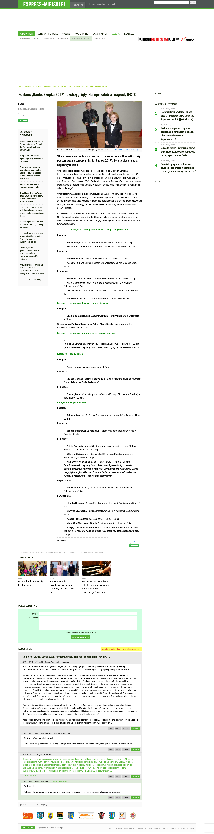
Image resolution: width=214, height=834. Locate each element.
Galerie (66, 33)
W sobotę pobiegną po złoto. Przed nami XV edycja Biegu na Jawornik (32, 225)
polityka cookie (187, 828)
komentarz (33, 617)
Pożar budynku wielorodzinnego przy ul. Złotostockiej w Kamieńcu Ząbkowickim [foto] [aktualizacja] (177, 116)
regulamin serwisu (171, 828)
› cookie (150, 2)
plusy (117, 728)
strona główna (25, 86)
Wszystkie (25, 39)
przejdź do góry (40, 804)
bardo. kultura (75, 552)
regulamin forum (90, 632)
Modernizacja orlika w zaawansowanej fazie (29, 185)
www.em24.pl (78, 4)
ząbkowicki (111, 4)
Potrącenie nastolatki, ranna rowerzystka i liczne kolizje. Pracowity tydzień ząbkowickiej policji (31, 237)
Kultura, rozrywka (48, 33)
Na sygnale (48, 39)
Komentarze (81, 33)
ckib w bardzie (88, 552)
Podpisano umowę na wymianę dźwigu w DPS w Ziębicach (31, 158)
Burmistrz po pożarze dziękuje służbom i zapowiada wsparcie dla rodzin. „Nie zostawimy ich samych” (178, 168)
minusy (125, 728)
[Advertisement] (107, 63)
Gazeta (116, 33)
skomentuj (136, 728)
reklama (118, 828)
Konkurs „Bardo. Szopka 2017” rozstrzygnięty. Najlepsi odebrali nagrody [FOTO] (75, 86)
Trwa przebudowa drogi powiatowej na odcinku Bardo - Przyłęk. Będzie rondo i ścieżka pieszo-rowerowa (30, 173)
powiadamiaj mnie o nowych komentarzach (121, 649)
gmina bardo (50, 552)
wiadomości (37, 86)
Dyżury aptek (100, 33)
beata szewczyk (62, 552)
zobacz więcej (35, 280)
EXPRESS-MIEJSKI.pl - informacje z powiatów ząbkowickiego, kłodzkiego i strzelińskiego (44, 4)
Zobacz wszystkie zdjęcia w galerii (128, 149)
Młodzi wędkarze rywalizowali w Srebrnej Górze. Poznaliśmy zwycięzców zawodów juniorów (30, 253)
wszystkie (101, 4)
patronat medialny (152, 828)
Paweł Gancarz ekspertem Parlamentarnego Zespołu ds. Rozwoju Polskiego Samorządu (31, 145)
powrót (23, 804)
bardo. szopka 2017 (29, 552)
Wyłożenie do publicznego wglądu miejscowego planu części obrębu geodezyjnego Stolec (32, 211)
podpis (35, 614)
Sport (36, 39)
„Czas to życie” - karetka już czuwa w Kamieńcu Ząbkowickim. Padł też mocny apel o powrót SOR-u (32, 269)
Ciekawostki (99, 39)
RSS (110, 828)
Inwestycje (63, 39)
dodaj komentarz (80, 637)
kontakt (140, 828)
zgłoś (110, 728)
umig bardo (99, 552)
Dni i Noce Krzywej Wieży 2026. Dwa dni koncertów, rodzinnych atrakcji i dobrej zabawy (31, 197)
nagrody (41, 552)
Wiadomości (26, 33)
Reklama (129, 33)
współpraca (129, 828)
